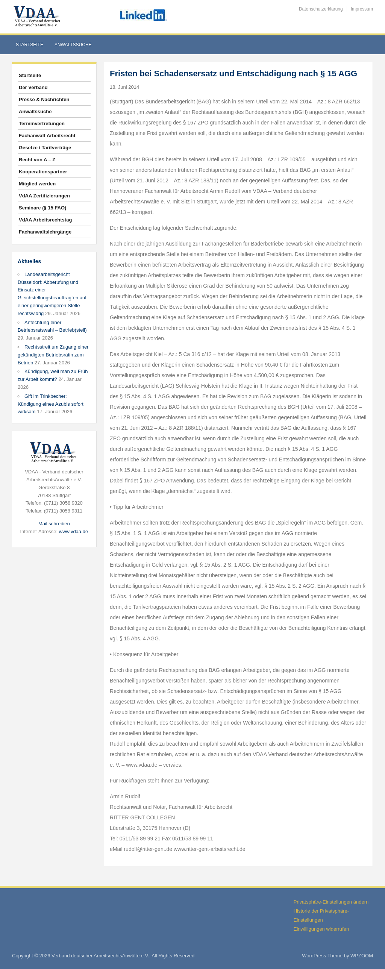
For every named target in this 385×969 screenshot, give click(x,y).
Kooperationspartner (43, 171)
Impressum (362, 9)
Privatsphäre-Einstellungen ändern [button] (331, 902)
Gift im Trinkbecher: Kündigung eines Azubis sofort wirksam (50, 404)
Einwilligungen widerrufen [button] (321, 929)
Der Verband (33, 87)
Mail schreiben (54, 523)
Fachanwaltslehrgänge (45, 232)
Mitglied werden (37, 184)
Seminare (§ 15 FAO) (42, 208)
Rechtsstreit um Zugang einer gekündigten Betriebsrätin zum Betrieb (53, 354)
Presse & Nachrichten (44, 99)
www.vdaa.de (73, 531)
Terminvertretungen (42, 123)
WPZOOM (361, 955)
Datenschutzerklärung (321, 9)
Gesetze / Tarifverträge (45, 147)
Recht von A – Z (37, 159)
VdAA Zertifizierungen (44, 196)
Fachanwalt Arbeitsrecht (47, 135)
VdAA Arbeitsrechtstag (45, 220)
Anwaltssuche (73, 44)
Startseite (29, 44)
